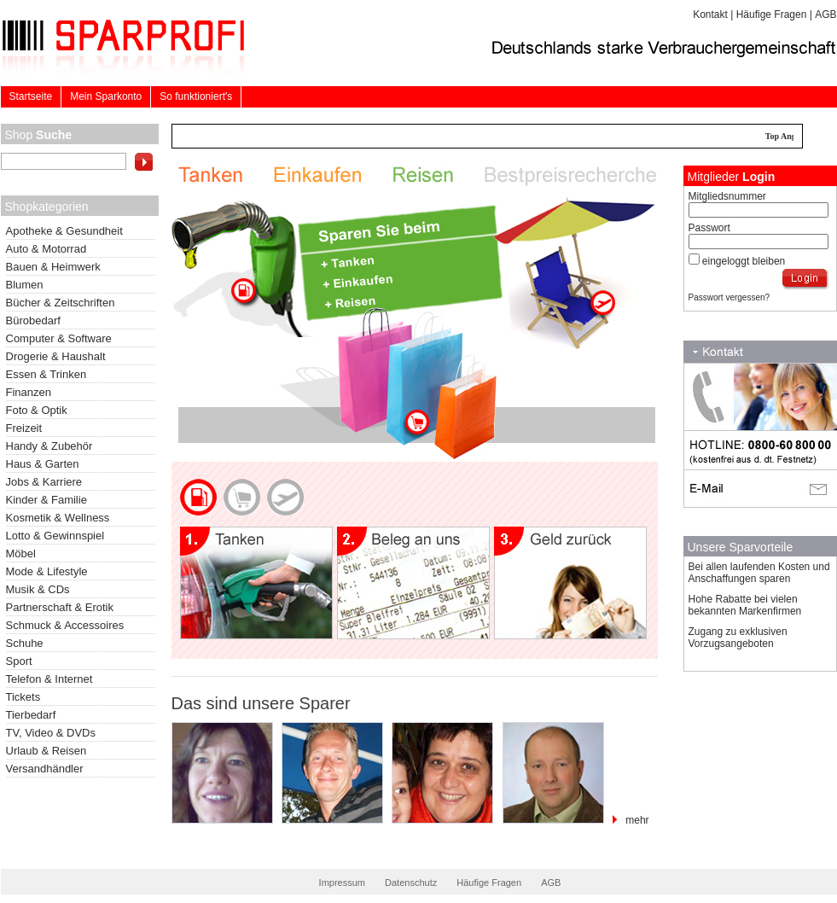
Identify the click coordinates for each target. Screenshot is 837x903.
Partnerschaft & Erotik (59, 607)
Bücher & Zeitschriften (60, 302)
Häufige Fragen (771, 14)
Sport (19, 661)
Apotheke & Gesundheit (64, 230)
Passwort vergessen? (729, 297)
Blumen (25, 284)
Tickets (23, 696)
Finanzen (28, 392)
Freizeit (24, 428)
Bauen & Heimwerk (53, 266)
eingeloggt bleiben (743, 261)
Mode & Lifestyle (47, 571)
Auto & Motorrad (46, 248)
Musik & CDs (38, 589)
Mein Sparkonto (106, 96)
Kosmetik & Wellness (58, 517)
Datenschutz (411, 882)
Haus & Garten (42, 463)
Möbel (21, 553)
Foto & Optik (36, 410)
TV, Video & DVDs (51, 732)
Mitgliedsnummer (727, 196)
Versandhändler (45, 768)
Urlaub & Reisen (46, 750)
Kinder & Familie (46, 499)
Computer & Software (59, 338)
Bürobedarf (33, 320)
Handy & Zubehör (49, 446)
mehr (636, 820)
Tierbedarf (31, 714)
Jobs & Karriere (44, 481)
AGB (825, 14)
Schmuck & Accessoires (65, 625)
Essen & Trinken (46, 374)
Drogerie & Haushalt (56, 356)
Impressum (342, 882)
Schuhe (25, 643)
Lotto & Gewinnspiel (55, 535)
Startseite (31, 96)
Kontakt (710, 14)
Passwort (709, 228)
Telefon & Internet (49, 679)
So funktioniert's (196, 96)
